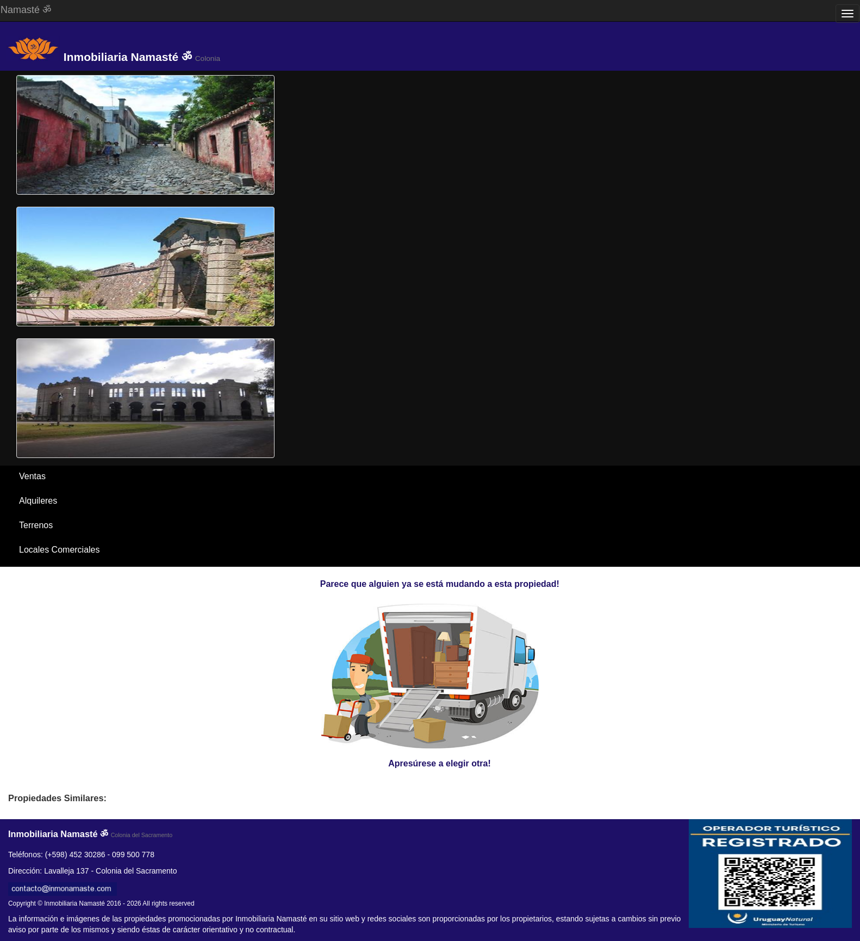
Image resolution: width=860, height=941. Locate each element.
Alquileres (38, 500)
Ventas (32, 476)
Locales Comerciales (59, 549)
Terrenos (36, 525)
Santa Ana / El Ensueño (65, 574)
